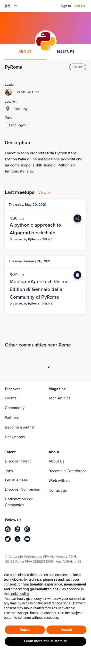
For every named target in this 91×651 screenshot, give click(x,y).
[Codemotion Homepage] (7, 6)
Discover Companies (22, 489)
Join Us (79, 6)
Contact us (58, 490)
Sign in (66, 6)
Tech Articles (59, 398)
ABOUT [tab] (25, 51)
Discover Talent (18, 461)
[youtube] (27, 539)
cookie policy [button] (19, 594)
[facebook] (8, 529)
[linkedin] (17, 529)
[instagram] (27, 529)
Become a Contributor (67, 471)
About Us (56, 461)
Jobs (9, 471)
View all (44, 192)
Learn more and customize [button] (45, 641)
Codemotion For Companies (19, 502)
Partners (12, 417)
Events (10, 398)
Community (15, 408)
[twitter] (8, 539)
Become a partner (20, 427)
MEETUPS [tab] (65, 51)
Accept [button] (66, 630)
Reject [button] (25, 630)
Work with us (59, 480)
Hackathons (15, 437)
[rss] (17, 539)
